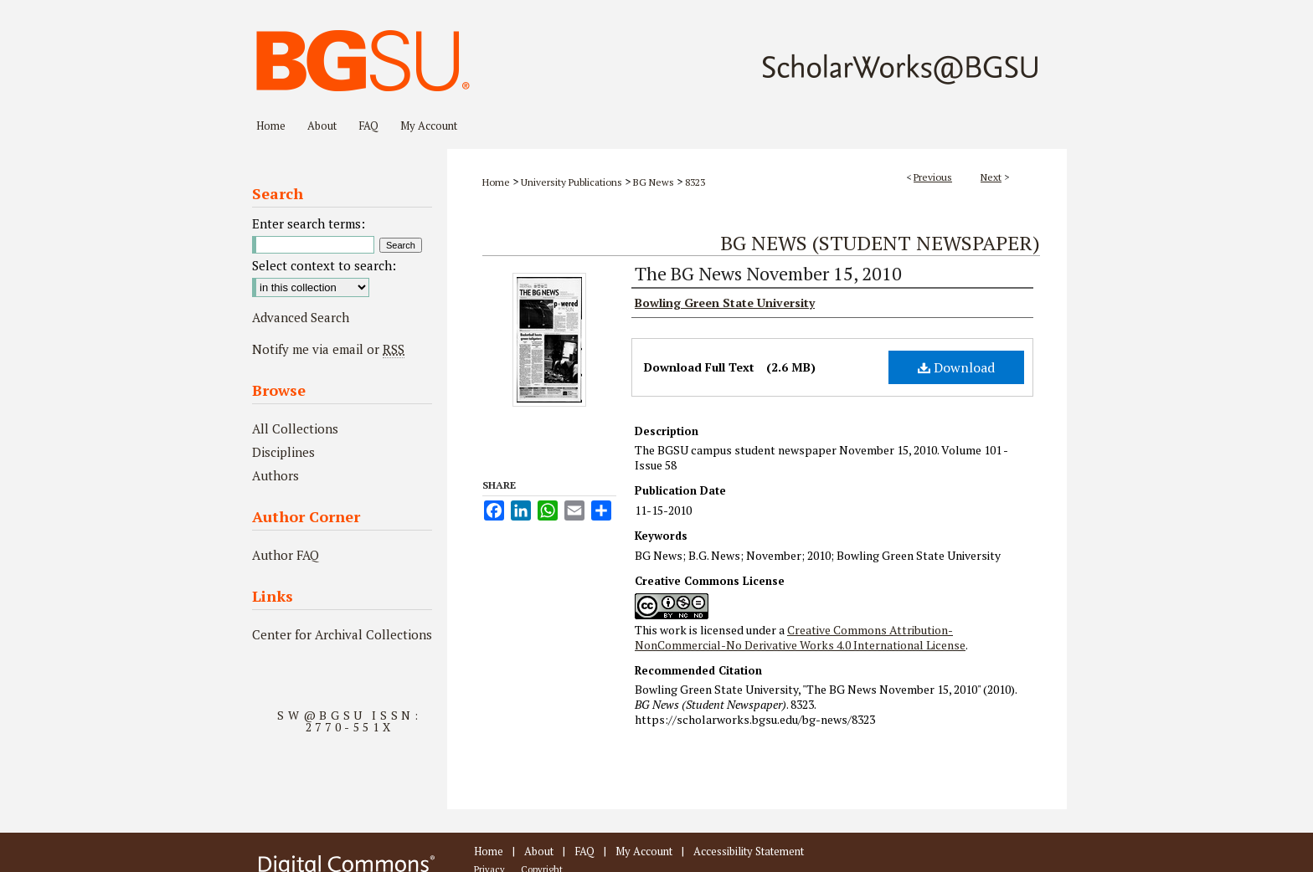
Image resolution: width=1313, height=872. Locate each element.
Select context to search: (324, 265)
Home (496, 182)
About (539, 851)
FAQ (584, 851)
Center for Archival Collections (342, 634)
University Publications (571, 182)
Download (956, 367)
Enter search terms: (308, 223)
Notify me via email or (328, 349)
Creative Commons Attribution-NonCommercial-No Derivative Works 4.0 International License (800, 637)
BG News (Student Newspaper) (880, 242)
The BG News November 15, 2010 (768, 273)
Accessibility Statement (748, 851)
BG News (653, 182)
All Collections (295, 428)
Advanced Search (300, 317)
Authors (275, 475)
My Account (643, 851)
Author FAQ (285, 554)
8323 (695, 182)
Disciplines (283, 452)
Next (991, 177)
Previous (933, 177)
